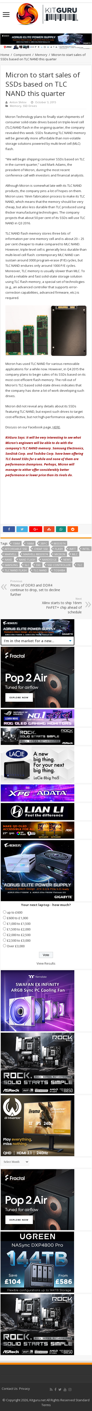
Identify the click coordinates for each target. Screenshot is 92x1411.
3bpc (43, 543)
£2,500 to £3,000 (18, 940)
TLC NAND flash (16, 570)
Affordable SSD (16, 549)
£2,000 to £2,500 (18, 935)
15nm (16, 543)
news (67, 559)
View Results (46, 963)
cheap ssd (41, 549)
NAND (8, 559)
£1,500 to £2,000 (18, 929)
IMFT (72, 549)
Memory (41, 54)
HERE (56, 427)
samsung (11, 565)
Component (22, 54)
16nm (30, 543)
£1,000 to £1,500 (18, 923)
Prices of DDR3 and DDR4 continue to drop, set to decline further (35, 588)
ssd (38, 565)
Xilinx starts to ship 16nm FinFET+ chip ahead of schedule (56, 605)
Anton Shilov (18, 102)
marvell (11, 554)
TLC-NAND (40, 570)
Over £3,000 (16, 946)
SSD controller (59, 565)
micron (59, 554)
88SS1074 (60, 543)
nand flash (27, 559)
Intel (86, 549)
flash (59, 549)
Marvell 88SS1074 (35, 554)
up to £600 (14, 912)
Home (4, 54)
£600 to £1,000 (17, 918)
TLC (79, 565)
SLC (27, 565)
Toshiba (59, 570)
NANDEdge (49, 559)
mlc (75, 554)
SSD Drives (30, 106)
